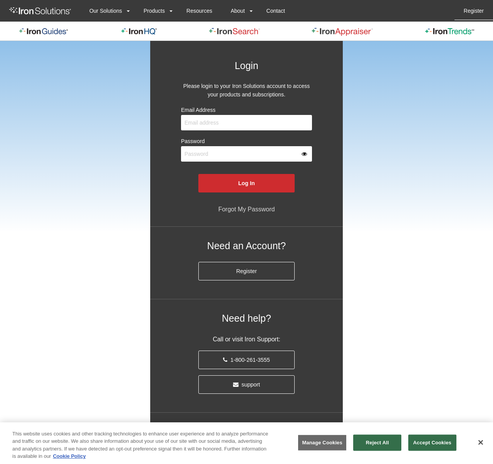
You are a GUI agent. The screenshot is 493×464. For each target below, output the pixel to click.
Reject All (377, 442)
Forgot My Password (246, 209)
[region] (246, 443)
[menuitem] (40, 11)
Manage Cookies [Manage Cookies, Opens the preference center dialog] (322, 442)
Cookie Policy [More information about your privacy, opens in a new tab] (69, 456)
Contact (276, 11)
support (246, 384)
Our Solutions (105, 11)
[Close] (480, 442)
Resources (199, 11)
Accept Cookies (432, 442)
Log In (246, 183)
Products (154, 11)
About (238, 11)
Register (474, 11)
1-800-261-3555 (246, 360)
